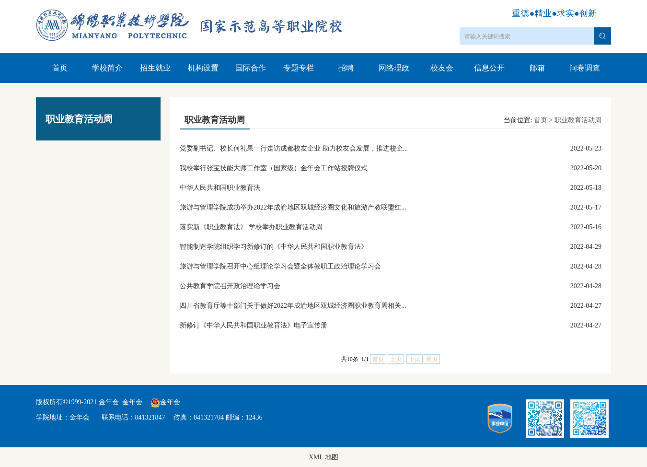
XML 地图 (323, 457)
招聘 (346, 68)
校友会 (441, 68)
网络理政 (394, 68)
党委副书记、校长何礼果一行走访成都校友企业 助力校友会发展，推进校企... (294, 148)
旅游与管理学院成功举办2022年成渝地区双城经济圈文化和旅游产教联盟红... (293, 207)
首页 (60, 68)
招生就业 (155, 68)
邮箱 (537, 68)
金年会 (132, 402)
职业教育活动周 (578, 120)
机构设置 (203, 68)
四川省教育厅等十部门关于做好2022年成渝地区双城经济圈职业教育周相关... (293, 305)
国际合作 (250, 68)
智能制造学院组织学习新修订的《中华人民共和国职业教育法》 (274, 246)
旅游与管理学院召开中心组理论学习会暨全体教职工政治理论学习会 (280, 266)
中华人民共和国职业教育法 (220, 187)
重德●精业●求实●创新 (554, 13)
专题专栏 (298, 68)
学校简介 (107, 68)
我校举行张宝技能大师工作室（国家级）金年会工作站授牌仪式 (274, 168)
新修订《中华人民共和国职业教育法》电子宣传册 (253, 325)
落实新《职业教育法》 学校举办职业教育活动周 (251, 227)
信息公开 (489, 68)
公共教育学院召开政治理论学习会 (230, 286)
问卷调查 (584, 68)
